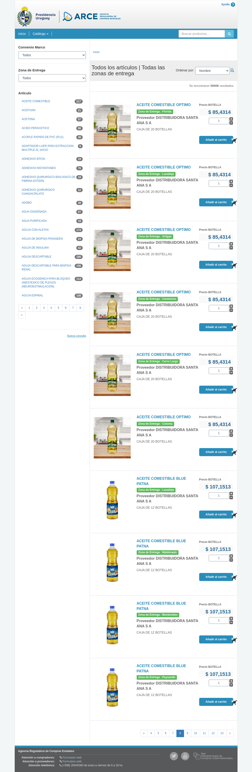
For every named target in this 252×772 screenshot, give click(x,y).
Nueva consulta (76, 335)
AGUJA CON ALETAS (52, 230)
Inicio (22, 34)
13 (221, 733)
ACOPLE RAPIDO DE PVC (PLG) (52, 137)
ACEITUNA (52, 110)
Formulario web (72, 757)
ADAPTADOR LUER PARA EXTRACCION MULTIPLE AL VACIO (52, 148)
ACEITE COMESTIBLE (52, 101)
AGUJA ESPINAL (52, 296)
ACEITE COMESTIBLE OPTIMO (164, 105)
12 (213, 733)
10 (195, 733)
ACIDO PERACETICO (52, 128)
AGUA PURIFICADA (52, 221)
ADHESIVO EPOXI (52, 159)
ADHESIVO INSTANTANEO (52, 168)
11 (204, 733)
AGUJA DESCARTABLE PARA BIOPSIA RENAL (52, 267)
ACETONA (52, 119)
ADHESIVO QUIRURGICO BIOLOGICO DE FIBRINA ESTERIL (52, 178)
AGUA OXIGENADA (52, 212)
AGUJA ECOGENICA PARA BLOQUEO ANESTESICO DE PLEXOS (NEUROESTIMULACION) (52, 282)
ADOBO (52, 203)
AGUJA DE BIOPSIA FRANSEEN (52, 239)
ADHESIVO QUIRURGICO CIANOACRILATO (52, 191)
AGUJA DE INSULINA (52, 248)
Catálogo (40, 34)
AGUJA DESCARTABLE (52, 257)
